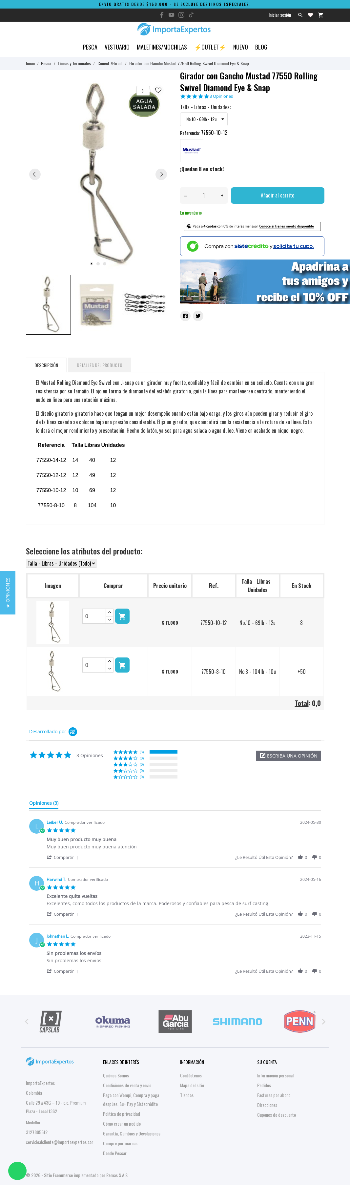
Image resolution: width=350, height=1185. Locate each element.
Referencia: (190, 132)
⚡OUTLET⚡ (210, 47)
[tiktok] (191, 14)
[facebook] (161, 15)
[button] (288, 756)
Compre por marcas (120, 1143)
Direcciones (267, 1104)
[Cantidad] (203, 195)
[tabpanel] (98, 174)
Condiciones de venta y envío (127, 1085)
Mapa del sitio (192, 1085)
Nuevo (240, 47)
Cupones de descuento (276, 1114)
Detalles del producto (99, 365)
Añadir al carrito (277, 195)
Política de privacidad (121, 1113)
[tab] (43, 804)
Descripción (46, 365)
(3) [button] (142, 751)
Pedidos (264, 1085)
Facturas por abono (273, 1094)
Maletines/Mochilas (162, 47)
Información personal (275, 1075)
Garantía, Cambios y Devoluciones (131, 1133)
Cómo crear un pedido (122, 1123)
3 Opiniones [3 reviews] (221, 96)
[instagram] (181, 15)
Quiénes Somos (116, 1075)
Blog (261, 47)
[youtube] (171, 15)
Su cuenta (267, 1061)
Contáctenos (191, 1075)
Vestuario (117, 47)
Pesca (90, 47)
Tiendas (187, 1094)
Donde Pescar (115, 1153)
